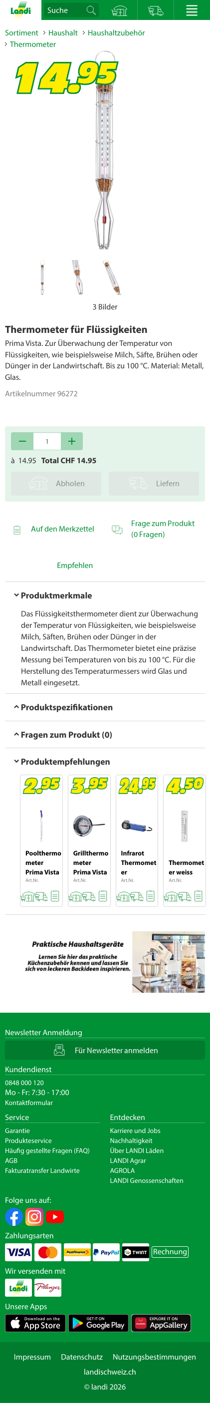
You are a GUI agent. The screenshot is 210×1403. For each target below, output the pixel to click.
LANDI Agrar (128, 1160)
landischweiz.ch (110, 1372)
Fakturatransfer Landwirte (42, 1170)
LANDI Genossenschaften (147, 1180)
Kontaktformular (29, 1102)
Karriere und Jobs (135, 1130)
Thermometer (33, 44)
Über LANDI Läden (137, 1150)
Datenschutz (82, 1357)
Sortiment (21, 33)
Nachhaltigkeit (131, 1140)
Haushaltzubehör (116, 33)
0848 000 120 (24, 1082)
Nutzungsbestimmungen (154, 1357)
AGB (11, 1160)
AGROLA (122, 1170)
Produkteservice (28, 1140)
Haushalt (63, 33)
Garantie (17, 1130)
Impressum (32, 1357)
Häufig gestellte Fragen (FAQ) (47, 1150)
